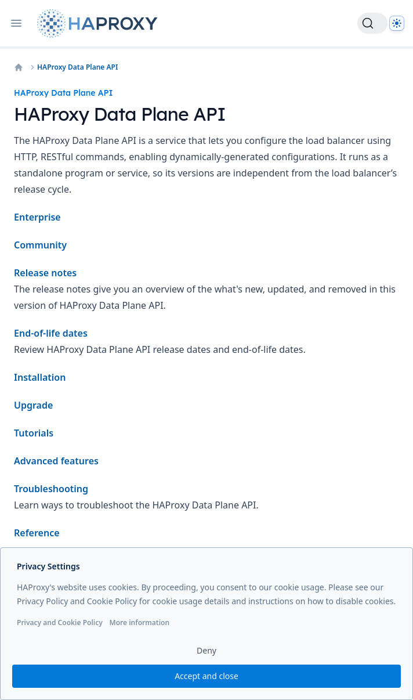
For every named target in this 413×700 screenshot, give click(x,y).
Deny (206, 650)
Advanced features (56, 460)
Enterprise (37, 217)
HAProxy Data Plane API (77, 67)
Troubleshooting (51, 488)
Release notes (45, 272)
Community (40, 245)
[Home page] (99, 23)
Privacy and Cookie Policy (60, 622)
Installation (40, 377)
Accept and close (206, 675)
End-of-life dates (51, 333)
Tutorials (33, 433)
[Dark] (397, 23)
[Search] (372, 23)
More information (139, 622)
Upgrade (33, 405)
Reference (37, 532)
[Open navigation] (16, 23)
